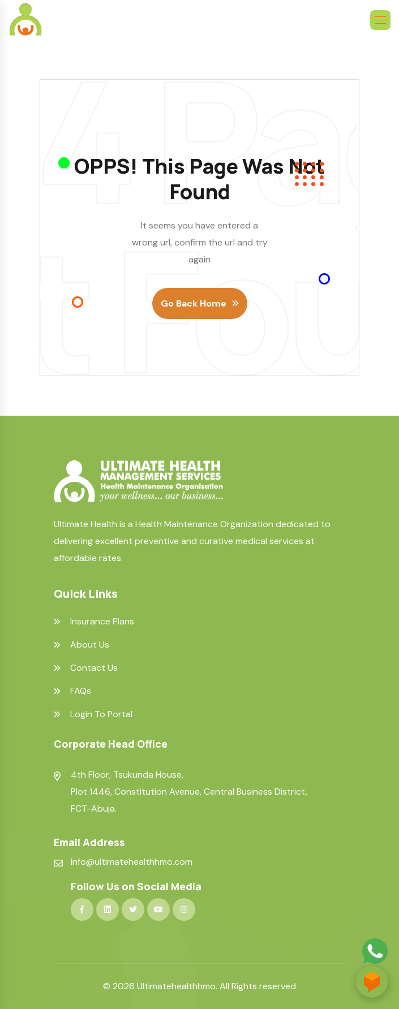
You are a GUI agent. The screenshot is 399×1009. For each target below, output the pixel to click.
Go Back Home (193, 303)
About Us (89, 644)
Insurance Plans (102, 621)
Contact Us (94, 667)
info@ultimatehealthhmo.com (131, 862)
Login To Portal (101, 714)
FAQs (80, 691)
